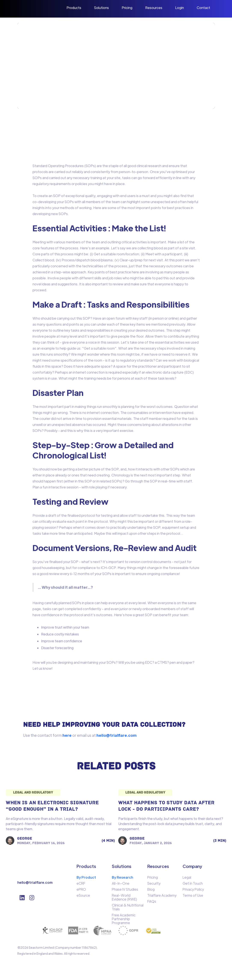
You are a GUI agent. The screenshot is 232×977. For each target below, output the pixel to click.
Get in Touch (193, 885)
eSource (83, 897)
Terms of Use (193, 897)
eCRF (81, 885)
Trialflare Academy (162, 897)
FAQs (151, 903)
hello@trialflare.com (35, 884)
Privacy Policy (193, 891)
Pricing (152, 879)
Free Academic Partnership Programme (124, 920)
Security (154, 885)
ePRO (81, 891)
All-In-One (120, 885)
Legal (187, 879)
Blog (151, 891)
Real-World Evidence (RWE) (124, 899)
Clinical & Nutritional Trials (127, 909)
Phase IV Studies (125, 891)
